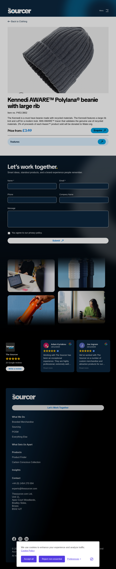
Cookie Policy (28, 551)
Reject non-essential (52, 559)
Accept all (29, 559)
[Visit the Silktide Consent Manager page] (91, 559)
